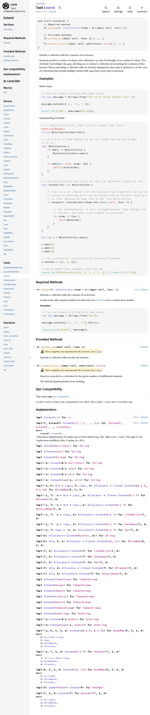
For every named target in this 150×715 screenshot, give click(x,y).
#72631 (98, 351)
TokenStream (88, 579)
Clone (117, 485)
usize (107, 43)
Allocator (101, 485)
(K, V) (113, 541)
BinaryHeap (44, 509)
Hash (52, 637)
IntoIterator (71, 27)
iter (44, 3)
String (84, 445)
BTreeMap (61, 489)
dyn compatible (60, 396)
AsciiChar (62, 445)
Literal (61, 596)
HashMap (119, 630)
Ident (59, 590)
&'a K (141, 485)
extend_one (55, 38)
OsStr (72, 619)
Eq (45, 637)
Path (61, 687)
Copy (68, 485)
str (70, 474)
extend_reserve (58, 43)
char (58, 451)
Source (52, 11)
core (14, 4)
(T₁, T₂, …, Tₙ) (87, 423)
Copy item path (59, 7)
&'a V (40, 489)
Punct (59, 602)
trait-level (100, 300)
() (56, 417)
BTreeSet (42, 499)
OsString (61, 613)
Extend (49, 417)
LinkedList (133, 514)
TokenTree (62, 579)
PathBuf (98, 687)
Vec (127, 530)
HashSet (99, 651)
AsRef (53, 687)
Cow (64, 480)
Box (80, 535)
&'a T (133, 495)
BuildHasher (50, 643)
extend (52, 27)
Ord (57, 485)
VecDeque (131, 524)
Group (59, 585)
